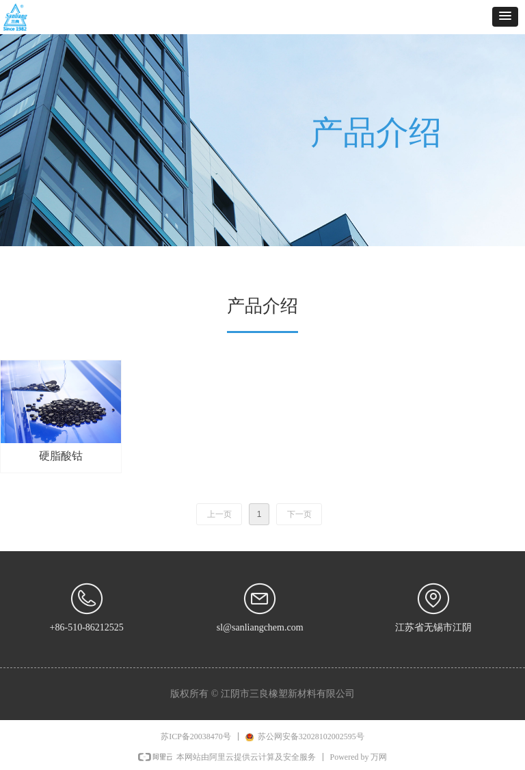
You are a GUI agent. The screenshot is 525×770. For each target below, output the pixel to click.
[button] (505, 17)
